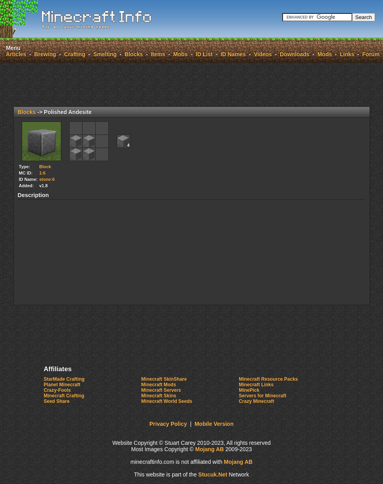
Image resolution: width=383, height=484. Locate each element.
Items (158, 54)
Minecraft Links (256, 384)
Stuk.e (212, 474)
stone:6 (47, 179)
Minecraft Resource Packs (268, 379)
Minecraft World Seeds (166, 401)
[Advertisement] (192, 84)
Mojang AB (209, 449)
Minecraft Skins (158, 396)
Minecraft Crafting (64, 396)
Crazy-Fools (57, 390)
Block (45, 166)
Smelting (105, 54)
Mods (324, 54)
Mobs (180, 54)
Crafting (74, 54)
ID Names (233, 54)
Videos (263, 54)
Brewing (45, 54)
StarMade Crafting (64, 379)
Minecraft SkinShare (164, 379)
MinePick (249, 390)
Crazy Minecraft (256, 401)
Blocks (134, 54)
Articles (16, 54)
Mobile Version (214, 424)
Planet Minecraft (62, 384)
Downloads (294, 54)
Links (347, 54)
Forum (371, 54)
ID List (204, 54)
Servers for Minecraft (262, 396)
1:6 (42, 173)
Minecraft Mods (158, 384)
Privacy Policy (168, 424)
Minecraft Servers (161, 390)
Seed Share (57, 401)
